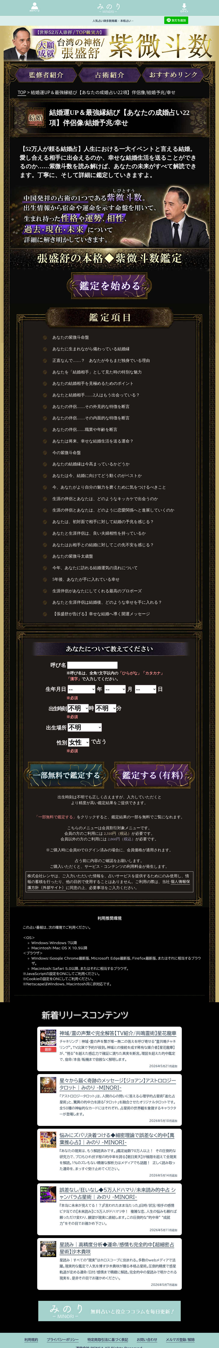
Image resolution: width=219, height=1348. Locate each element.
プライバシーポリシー (63, 1339)
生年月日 (56, 689)
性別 (62, 743)
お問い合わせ (147, 1339)
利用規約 (31, 1339)
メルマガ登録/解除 (180, 1339)
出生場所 (56, 728)
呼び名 (58, 665)
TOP (22, 92)
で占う (99, 741)
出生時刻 (57, 709)
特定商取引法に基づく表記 (107, 1339)
